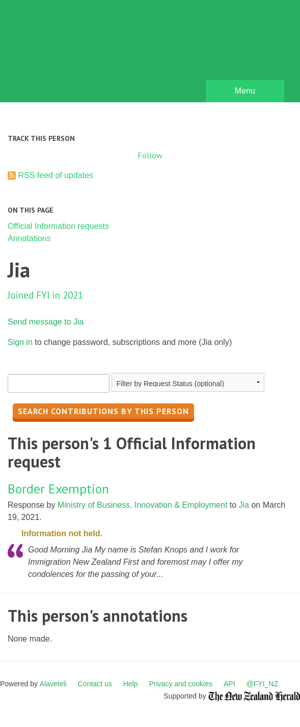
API (229, 684)
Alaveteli (53, 684)
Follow (150, 155)
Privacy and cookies (180, 684)
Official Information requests (58, 226)
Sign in (20, 342)
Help (130, 684)
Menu (245, 90)
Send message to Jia (46, 321)
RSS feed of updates (55, 175)
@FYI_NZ (262, 684)
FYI (66, 54)
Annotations (29, 238)
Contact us (95, 684)
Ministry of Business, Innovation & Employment (142, 505)
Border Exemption (58, 488)
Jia (244, 505)
